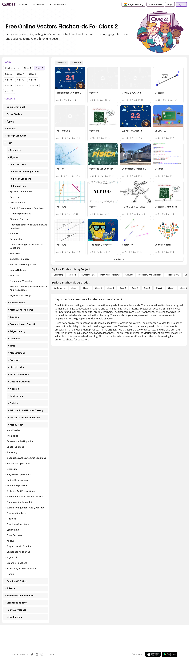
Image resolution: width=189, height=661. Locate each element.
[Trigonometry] (172, 275)
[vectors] (61, 63)
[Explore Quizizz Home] (8, 4)
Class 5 (32, 74)
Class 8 (32, 79)
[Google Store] (169, 654)
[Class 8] (159, 288)
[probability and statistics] (149, 275)
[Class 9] (171, 288)
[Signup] (181, 4)
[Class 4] (110, 288)
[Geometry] (58, 275)
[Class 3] (98, 288)
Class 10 (21, 85)
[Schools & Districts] (58, 4)
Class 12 (9, 91)
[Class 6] (134, 288)
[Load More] (119, 259)
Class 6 (8, 79)
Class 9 (8, 85)
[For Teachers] (38, 4)
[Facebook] (37, 654)
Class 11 (34, 85)
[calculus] (129, 275)
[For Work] (23, 4)
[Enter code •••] (155, 4)
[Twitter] (32, 654)
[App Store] (153, 654)
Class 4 (20, 74)
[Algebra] (72, 275)
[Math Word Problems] (110, 275)
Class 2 (39, 68)
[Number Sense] (88, 275)
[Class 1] (74, 288)
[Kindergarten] (59, 288)
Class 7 (20, 79)
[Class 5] (122, 288)
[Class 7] (147, 288)
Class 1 (27, 68)
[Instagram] (42, 654)
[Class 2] (76, 63)
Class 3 (8, 74)
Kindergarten (12, 68)
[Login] (170, 4)
